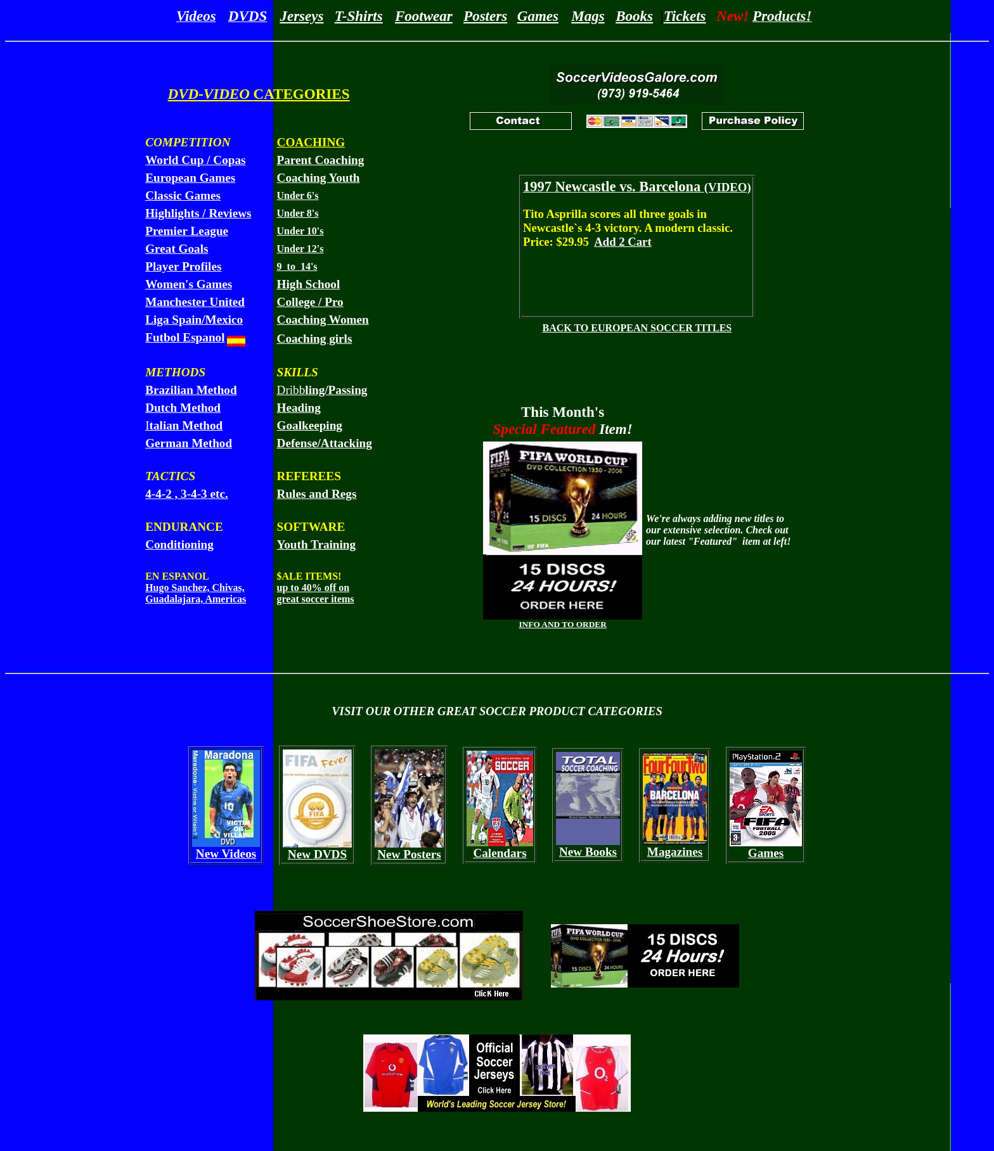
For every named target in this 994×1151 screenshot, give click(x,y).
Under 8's (298, 213)
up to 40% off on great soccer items (315, 593)
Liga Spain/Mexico (194, 319)
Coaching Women (323, 319)
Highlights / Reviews (198, 213)
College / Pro (310, 301)
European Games (190, 177)
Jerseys (301, 16)
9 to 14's (297, 266)
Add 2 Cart (622, 241)
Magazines (674, 851)
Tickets (685, 16)
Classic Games (183, 195)
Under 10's (300, 231)
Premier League (186, 231)
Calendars (499, 853)
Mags (587, 16)
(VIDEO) (637, 187)
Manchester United (195, 301)
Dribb (322, 390)
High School (308, 284)
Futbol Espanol (184, 337)
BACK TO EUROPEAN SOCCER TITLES (637, 327)
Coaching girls (314, 338)
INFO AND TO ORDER (562, 624)
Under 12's (300, 248)
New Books (588, 851)
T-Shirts (359, 16)
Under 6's (298, 195)
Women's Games (188, 284)
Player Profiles (183, 266)
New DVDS (317, 854)
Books (634, 16)
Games (537, 16)
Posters (485, 16)
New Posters (409, 854)
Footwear (424, 16)
